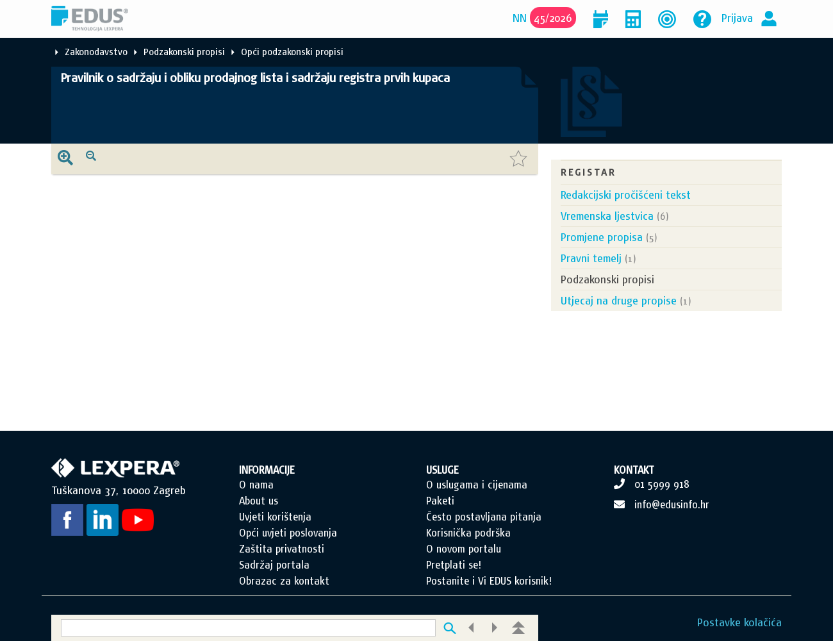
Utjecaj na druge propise (619, 300)
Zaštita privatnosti (281, 548)
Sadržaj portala (274, 564)
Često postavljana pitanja (483, 516)
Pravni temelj (591, 258)
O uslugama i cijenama (476, 484)
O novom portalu (463, 548)
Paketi (440, 500)
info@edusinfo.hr (671, 504)
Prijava (737, 17)
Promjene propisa (602, 237)
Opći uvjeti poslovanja (288, 532)
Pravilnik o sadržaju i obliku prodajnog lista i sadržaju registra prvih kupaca (255, 77)
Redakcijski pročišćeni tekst (626, 194)
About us (258, 500)
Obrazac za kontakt (284, 580)
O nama (256, 484)
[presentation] (65, 159)
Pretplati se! (453, 564)
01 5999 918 (661, 484)
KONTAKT (634, 469)
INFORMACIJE (267, 469)
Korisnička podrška (468, 532)
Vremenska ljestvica (607, 215)
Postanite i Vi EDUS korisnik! (489, 580)
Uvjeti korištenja (275, 516)
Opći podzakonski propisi (292, 52)
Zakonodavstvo (96, 52)
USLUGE (442, 469)
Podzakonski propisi (184, 52)
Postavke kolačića (739, 622)
